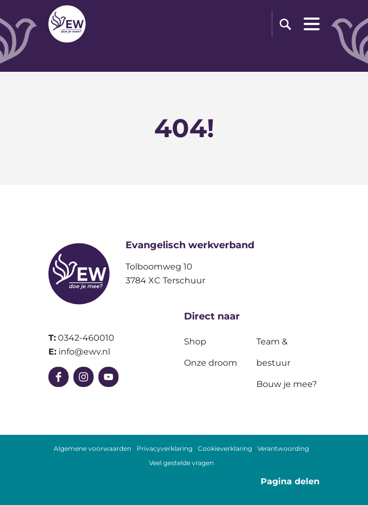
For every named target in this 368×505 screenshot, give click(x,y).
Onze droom (210, 363)
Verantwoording (283, 448)
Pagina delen (290, 481)
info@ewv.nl (84, 352)
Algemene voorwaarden (92, 448)
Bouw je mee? (286, 384)
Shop (195, 341)
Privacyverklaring (165, 448)
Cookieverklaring (225, 448)
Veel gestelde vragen (181, 463)
